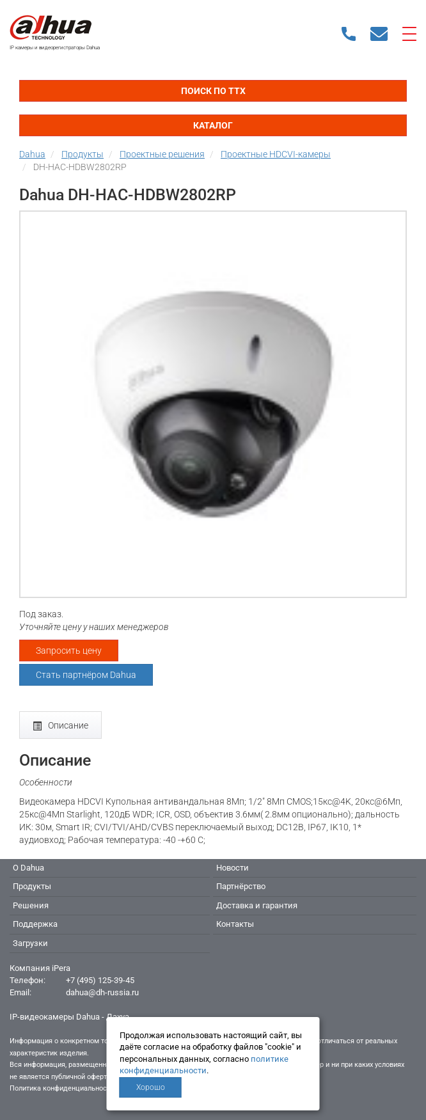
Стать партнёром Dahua (86, 675)
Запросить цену (69, 650)
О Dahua (28, 867)
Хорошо (150, 1087)
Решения (31, 905)
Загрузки (30, 943)
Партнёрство (240, 886)
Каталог (213, 125)
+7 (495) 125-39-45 (100, 980)
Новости (232, 867)
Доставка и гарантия (256, 905)
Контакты (235, 924)
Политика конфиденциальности (62, 1088)
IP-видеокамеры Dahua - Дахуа (69, 1016)
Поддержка (35, 924)
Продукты (32, 886)
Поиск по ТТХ (213, 91)
